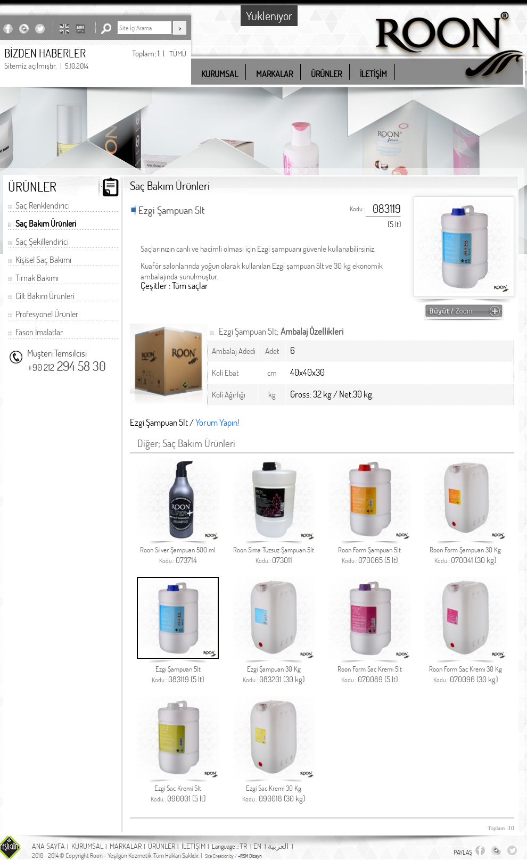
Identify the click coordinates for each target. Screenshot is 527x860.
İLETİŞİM (193, 846)
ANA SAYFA (48, 846)
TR (243, 846)
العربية (278, 846)
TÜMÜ (177, 53)
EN (257, 846)
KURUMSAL (87, 846)
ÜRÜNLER (161, 846)
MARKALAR (126, 846)
